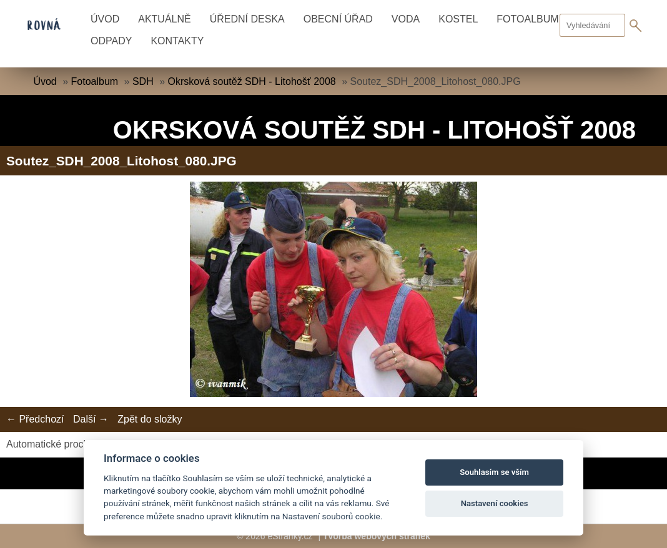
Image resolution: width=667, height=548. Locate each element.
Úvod (105, 19)
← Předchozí (35, 419)
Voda (406, 19)
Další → (91, 419)
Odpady (111, 41)
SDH (143, 81)
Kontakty (177, 41)
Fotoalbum (95, 81)
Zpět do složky (149, 419)
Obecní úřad (338, 19)
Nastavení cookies (494, 503)
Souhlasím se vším (494, 472)
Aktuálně (164, 19)
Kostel (458, 19)
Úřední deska (247, 19)
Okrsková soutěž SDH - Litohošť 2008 (252, 81)
